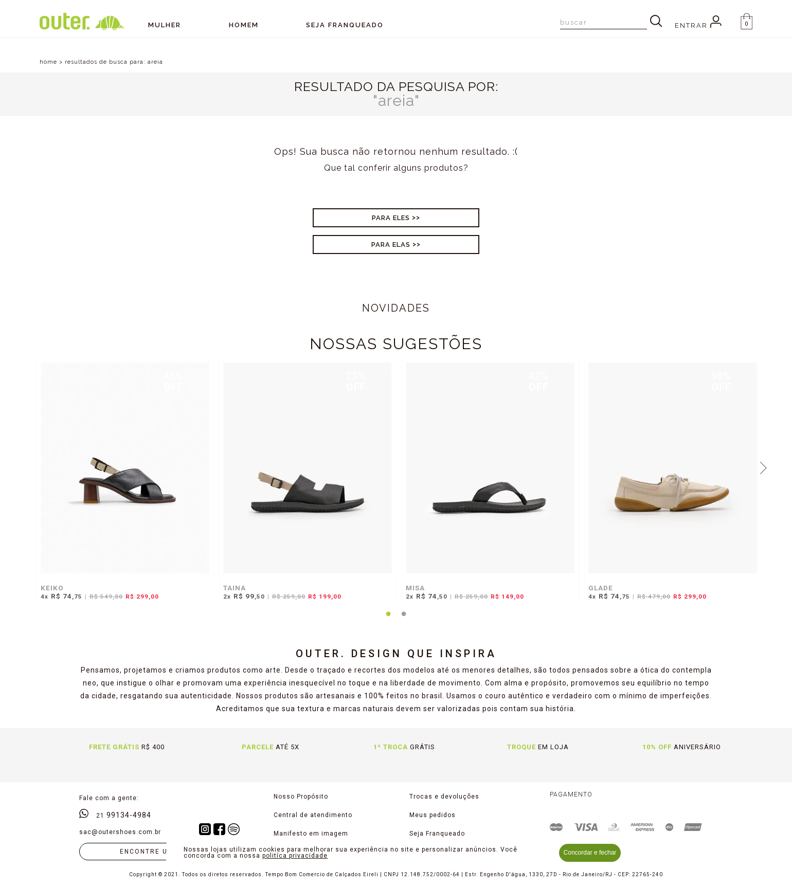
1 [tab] (388, 620)
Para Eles (391, 218)
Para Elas (390, 244)
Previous (29, 467)
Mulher (164, 25)
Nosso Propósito (301, 796)
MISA (415, 588)
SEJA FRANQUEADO (345, 25)
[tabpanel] (122, 487)
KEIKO (52, 588)
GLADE (600, 588)
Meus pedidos (432, 815)
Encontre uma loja (160, 851)
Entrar (698, 25)
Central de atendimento (313, 815)
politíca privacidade (295, 855)
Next (764, 467)
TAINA (234, 588)
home (48, 62)
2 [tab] (404, 620)
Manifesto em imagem (311, 833)
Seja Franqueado (437, 833)
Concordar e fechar (590, 852)
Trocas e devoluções (444, 796)
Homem (244, 25)
